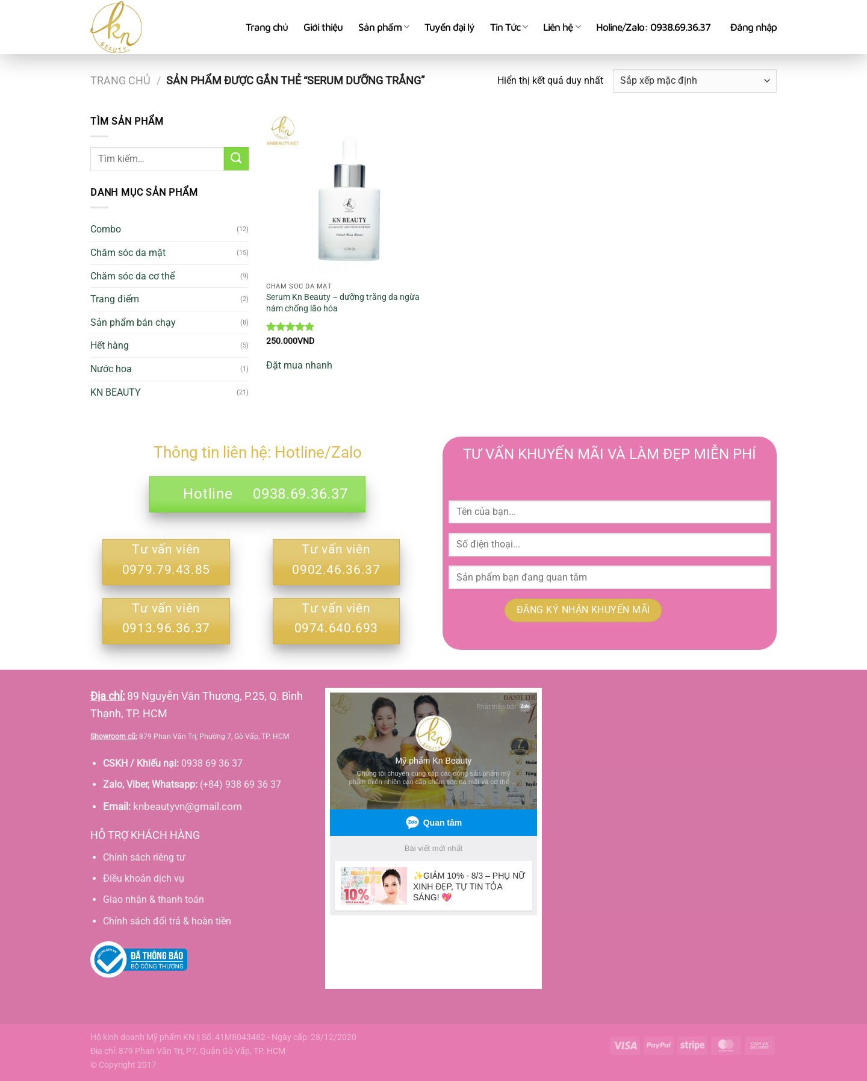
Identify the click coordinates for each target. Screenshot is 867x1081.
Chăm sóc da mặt (128, 252)
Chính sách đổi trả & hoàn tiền (167, 921)
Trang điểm (114, 299)
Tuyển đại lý (449, 27)
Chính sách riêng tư (144, 857)
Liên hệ (561, 27)
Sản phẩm (383, 27)
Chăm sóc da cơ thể (132, 276)
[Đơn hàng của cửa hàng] (695, 81)
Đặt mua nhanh (299, 365)
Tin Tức (508, 27)
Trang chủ (267, 27)
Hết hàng (109, 345)
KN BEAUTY (115, 392)
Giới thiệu (323, 27)
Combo (105, 229)
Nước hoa (111, 369)
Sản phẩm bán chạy (133, 322)
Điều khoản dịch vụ (143, 878)
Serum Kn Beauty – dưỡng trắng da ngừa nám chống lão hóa (343, 303)
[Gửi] (236, 158)
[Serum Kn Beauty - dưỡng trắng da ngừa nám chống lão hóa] (347, 195)
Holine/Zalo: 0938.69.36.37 (653, 27)
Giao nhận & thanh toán (153, 899)
